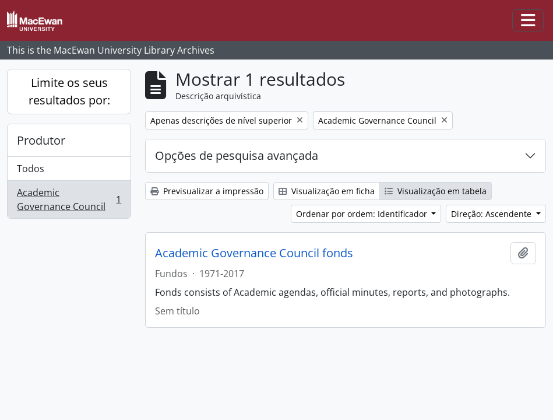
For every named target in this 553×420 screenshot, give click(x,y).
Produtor (41, 140)
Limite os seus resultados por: (69, 91)
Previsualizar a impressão (206, 191)
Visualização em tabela (436, 191)
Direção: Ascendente (492, 213)
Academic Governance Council (68, 199)
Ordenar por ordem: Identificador (362, 213)
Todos (30, 168)
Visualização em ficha (327, 191)
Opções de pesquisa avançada (236, 155)
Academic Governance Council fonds (254, 253)
